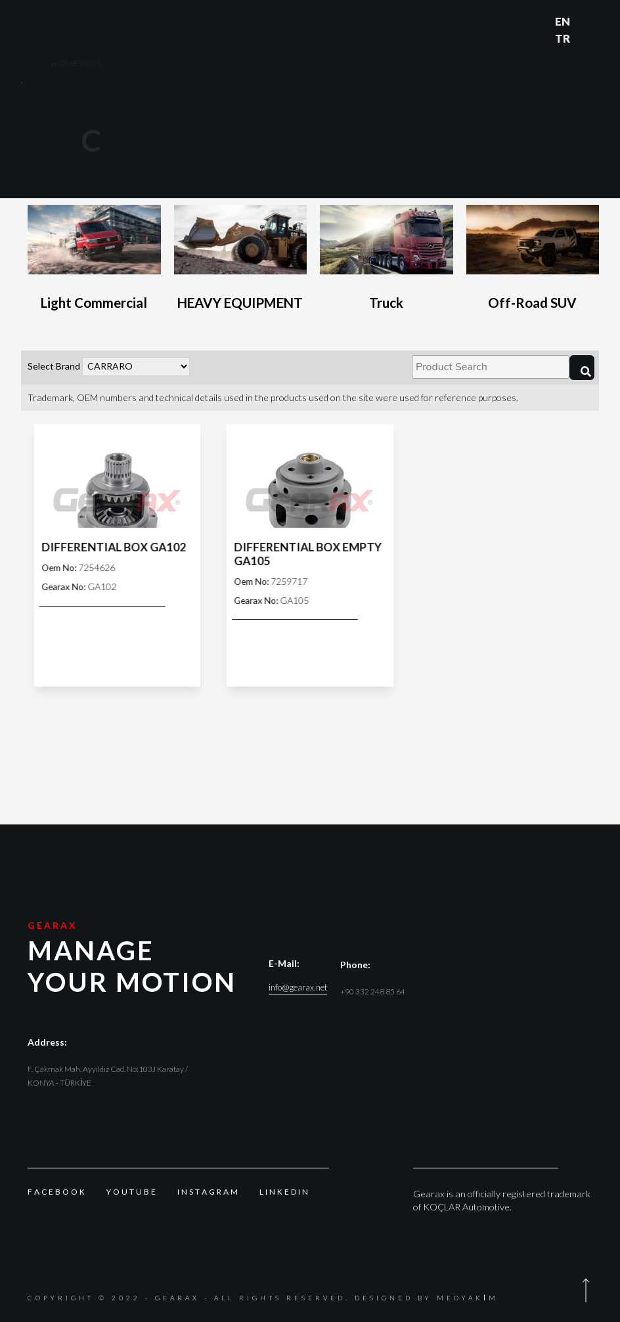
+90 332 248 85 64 (372, 991)
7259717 (276, 581)
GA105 (277, 600)
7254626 (84, 567)
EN (562, 21)
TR (562, 38)
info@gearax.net (298, 987)
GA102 (84, 586)
